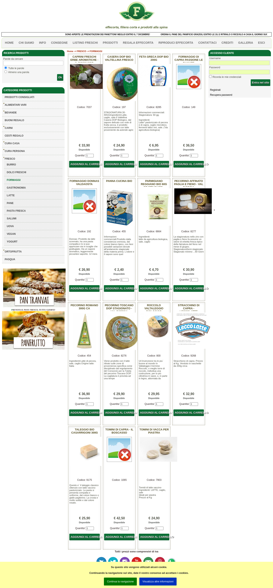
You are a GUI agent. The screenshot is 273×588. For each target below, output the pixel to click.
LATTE (11, 195)
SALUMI (11, 218)
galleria (245, 42)
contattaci (207, 42)
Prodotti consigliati (19, 97)
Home (70, 51)
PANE (10, 203)
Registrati (215, 89)
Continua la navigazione (120, 581)
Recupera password (221, 94)
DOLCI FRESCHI (16, 172)
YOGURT (12, 241)
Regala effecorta (138, 42)
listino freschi (85, 42)
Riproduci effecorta (175, 42)
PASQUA (10, 259)
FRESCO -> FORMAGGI (89, 51)
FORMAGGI (14, 180)
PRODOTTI (110, 42)
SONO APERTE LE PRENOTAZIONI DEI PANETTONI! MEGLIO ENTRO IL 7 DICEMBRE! (111, 34)
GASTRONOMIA (16, 187)
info (42, 42)
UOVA (10, 226)
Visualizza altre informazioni (157, 581)
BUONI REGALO (14, 120)
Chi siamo (26, 42)
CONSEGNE (59, 42)
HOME (9, 42)
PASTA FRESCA (16, 210)
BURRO (11, 164)
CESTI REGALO (14, 135)
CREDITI (227, 42)
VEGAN (11, 233)
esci (261, 42)
